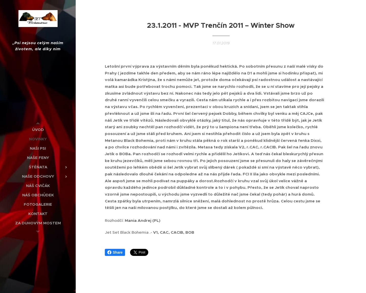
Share (115, 252)
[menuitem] (38, 129)
